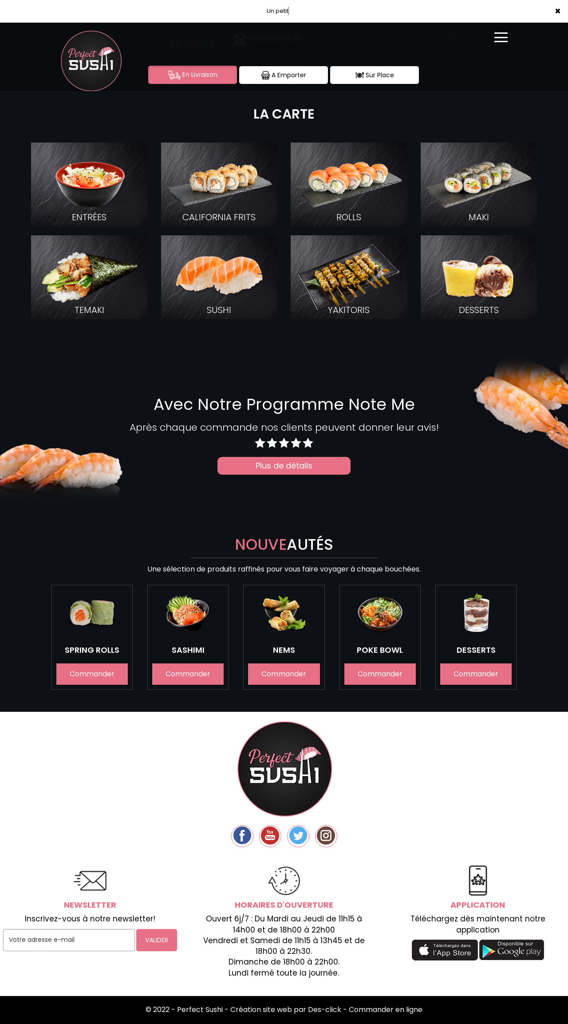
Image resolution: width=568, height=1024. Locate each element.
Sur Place (374, 75)
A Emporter (283, 75)
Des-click (324, 1009)
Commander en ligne (385, 1009)
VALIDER (156, 940)
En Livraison (192, 74)
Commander (92, 674)
